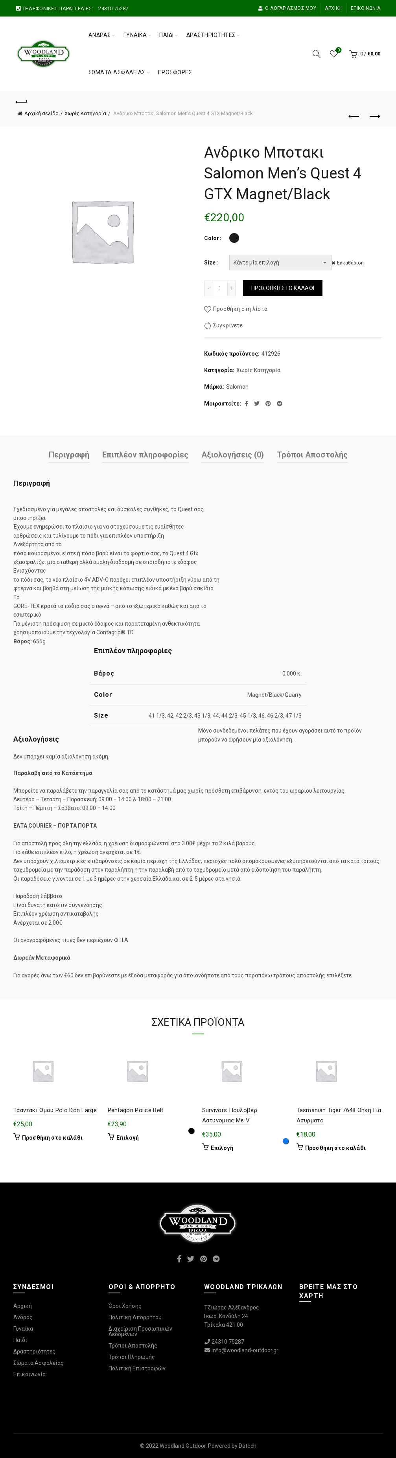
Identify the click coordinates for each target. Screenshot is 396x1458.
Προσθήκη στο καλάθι (283, 288)
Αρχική (333, 8)
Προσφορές (175, 72)
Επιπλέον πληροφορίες (145, 454)
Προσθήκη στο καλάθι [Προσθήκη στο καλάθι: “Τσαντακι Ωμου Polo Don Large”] (52, 1138)
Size (209, 262)
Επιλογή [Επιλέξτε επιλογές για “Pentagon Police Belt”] (127, 1138)
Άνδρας (99, 35)
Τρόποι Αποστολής (312, 454)
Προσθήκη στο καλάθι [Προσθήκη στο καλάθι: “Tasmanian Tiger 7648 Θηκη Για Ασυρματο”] (335, 1148)
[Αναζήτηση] (316, 54)
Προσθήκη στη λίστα (240, 309)
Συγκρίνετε (228, 325)
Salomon (237, 387)
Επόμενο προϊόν (374, 116)
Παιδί (166, 35)
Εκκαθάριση (354, 263)
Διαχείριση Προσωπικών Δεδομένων (140, 1331)
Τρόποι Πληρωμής (132, 1357)
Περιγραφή (69, 454)
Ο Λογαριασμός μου (287, 8)
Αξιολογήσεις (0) (232, 454)
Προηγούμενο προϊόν (354, 116)
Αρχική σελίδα (41, 113)
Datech (247, 1446)
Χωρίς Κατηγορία (85, 113)
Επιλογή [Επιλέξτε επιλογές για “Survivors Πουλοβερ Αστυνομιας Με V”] (222, 1148)
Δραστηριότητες (211, 35)
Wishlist (337, 50)
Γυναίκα (135, 35)
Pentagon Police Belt (136, 1110)
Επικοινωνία (365, 8)
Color (211, 238)
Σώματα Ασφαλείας (117, 72)
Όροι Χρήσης (125, 1306)
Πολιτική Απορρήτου (135, 1317)
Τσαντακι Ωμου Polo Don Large (55, 1110)
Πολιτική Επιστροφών (137, 1368)
